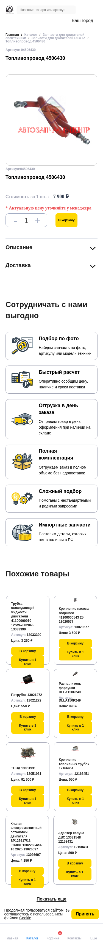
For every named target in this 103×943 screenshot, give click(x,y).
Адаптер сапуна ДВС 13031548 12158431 (71, 837)
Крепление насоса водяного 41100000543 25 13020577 (74, 615)
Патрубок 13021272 (26, 695)
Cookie (25, 918)
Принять (85, 914)
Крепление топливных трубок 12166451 (74, 764)
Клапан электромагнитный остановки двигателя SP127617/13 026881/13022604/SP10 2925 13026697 (27, 836)
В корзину (66, 220)
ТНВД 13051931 (23, 768)
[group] (51, 120)
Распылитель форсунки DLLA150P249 (70, 688)
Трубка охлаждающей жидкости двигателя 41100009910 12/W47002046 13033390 (23, 617)
